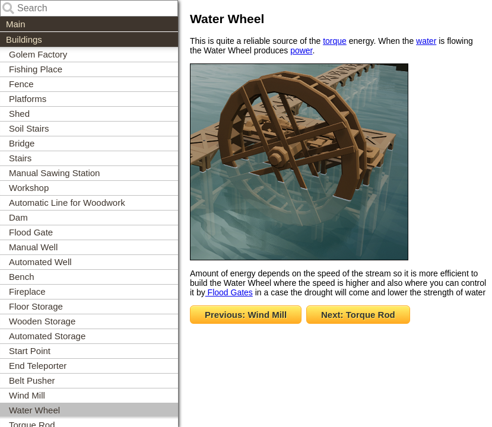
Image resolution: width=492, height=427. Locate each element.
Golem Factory (38, 54)
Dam (18, 217)
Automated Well (40, 262)
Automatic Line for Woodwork (67, 202)
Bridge (21, 143)
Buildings (24, 39)
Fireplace (27, 291)
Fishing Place (35, 69)
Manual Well (33, 247)
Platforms (27, 99)
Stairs (20, 158)
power (301, 50)
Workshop (29, 188)
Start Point (29, 351)
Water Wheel (34, 410)
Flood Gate (31, 232)
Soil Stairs (29, 128)
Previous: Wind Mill (246, 315)
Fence (21, 84)
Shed (19, 114)
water (426, 41)
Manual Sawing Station (54, 173)
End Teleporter (37, 366)
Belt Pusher (32, 380)
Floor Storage (36, 306)
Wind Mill (27, 395)
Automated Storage (47, 336)
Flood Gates (229, 292)
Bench (21, 277)
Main (16, 24)
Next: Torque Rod (358, 315)
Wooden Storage (42, 321)
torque (335, 41)
